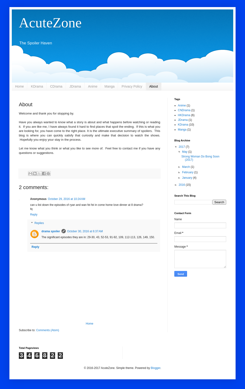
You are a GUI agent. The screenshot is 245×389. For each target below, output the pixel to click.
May (185, 151)
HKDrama (184, 115)
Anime (93, 86)
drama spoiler (50, 231)
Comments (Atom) (47, 330)
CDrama (56, 86)
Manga (110, 86)
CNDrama (184, 110)
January (187, 177)
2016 (182, 184)
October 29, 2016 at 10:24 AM (66, 199)
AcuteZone (50, 22)
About (153, 86)
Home (19, 86)
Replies (39, 223)
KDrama (37, 86)
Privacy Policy (132, 86)
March (186, 167)
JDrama (75, 86)
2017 (182, 146)
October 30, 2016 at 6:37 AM (85, 231)
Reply (33, 214)
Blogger (155, 368)
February (188, 172)
